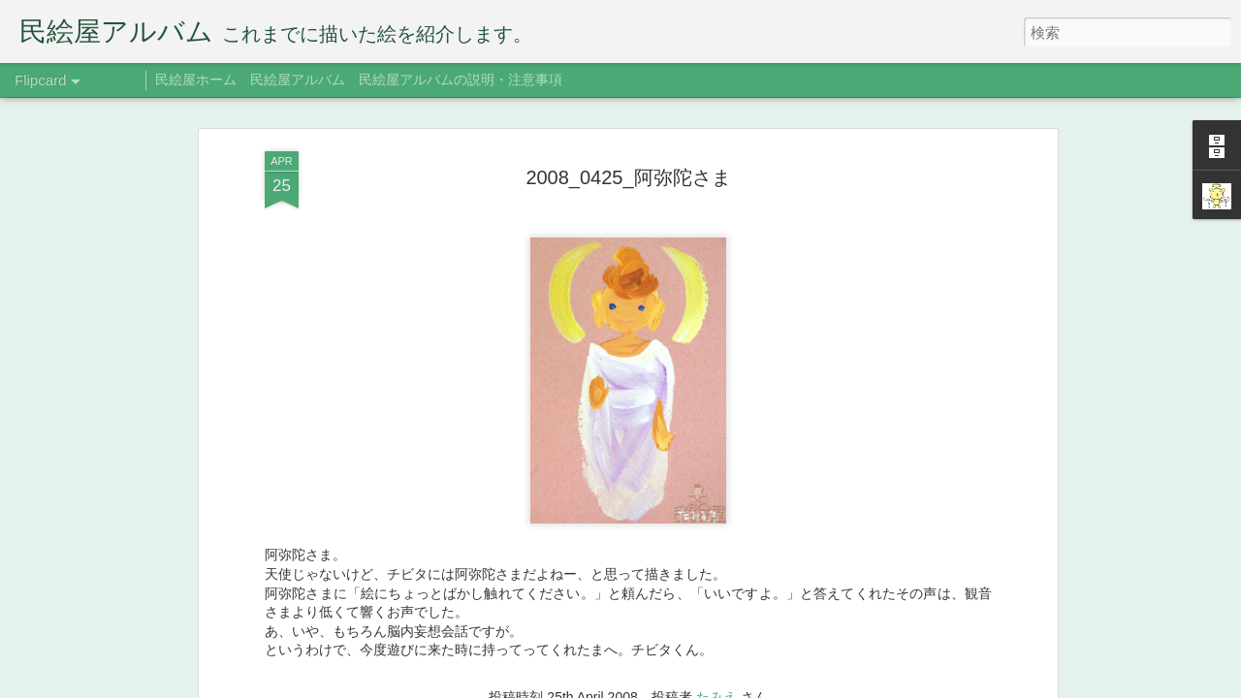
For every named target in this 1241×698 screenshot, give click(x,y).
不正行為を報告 (800, 685)
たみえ (716, 318)
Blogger (739, 685)
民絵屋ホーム (196, 79)
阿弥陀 (652, 345)
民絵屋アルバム (297, 79)
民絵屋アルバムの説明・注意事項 (460, 79)
